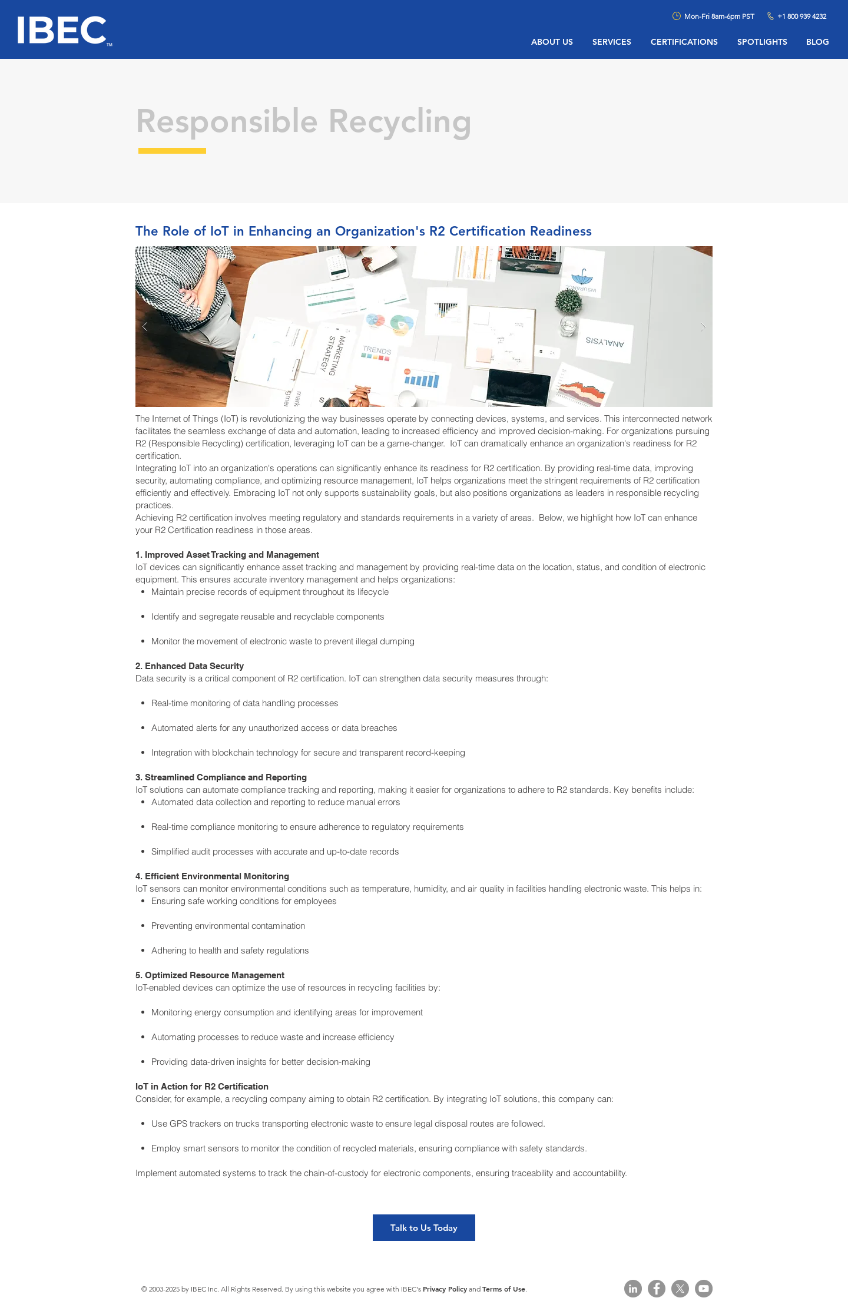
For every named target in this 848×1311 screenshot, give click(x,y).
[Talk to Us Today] (424, 1227)
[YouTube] (704, 1288)
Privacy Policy (445, 1288)
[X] (680, 1288)
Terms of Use (503, 1288)
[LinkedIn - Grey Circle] (633, 1288)
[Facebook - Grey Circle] (656, 1288)
